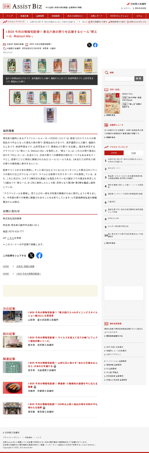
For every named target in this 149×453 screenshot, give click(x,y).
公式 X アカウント (113, 354)
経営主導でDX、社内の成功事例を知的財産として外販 (125, 210)
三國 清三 (112, 202)
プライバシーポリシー (12, 437)
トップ (10, 15)
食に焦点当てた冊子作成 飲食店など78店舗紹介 (125, 235)
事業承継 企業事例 (113, 365)
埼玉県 (46, 48)
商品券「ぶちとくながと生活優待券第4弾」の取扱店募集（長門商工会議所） (125, 177)
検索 (139, 78)
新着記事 (24, 15)
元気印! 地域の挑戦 (15, 44)
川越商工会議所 (14, 48)
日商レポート (97, 15)
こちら (10, 237)
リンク (38, 437)
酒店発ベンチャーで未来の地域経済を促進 (125, 194)
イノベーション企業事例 (116, 361)
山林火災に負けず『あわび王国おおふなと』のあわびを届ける (52, 22)
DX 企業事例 (111, 368)
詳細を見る (110, 115)
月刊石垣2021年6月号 (32, 48)
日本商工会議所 (12, 432)
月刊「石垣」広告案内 (114, 347)
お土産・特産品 (112, 372)
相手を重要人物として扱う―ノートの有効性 (125, 186)
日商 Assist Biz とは (136, 21)
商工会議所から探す (97, 21)
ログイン (127, 8)
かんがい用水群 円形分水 (118, 226)
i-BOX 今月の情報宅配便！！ (40, 44)
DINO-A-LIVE (113, 218)
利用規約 (28, 437)
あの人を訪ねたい (75, 15)
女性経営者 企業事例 (114, 376)
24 (114, 153)
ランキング (13, 22)
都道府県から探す (117, 21)
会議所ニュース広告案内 (116, 350)
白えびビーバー (114, 168)
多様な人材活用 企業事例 (116, 380)
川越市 (53, 48)
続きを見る (110, 243)
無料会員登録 (140, 8)
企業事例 (40, 15)
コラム (139, 15)
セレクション (119, 15)
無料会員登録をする (114, 336)
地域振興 (56, 15)
